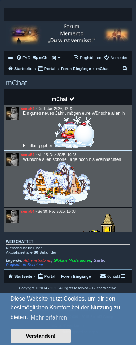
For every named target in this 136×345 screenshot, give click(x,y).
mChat (60, 99)
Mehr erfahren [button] (48, 317)
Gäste (99, 260)
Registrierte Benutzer (24, 265)
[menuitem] (23, 57)
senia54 (27, 109)
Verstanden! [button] (40, 336)
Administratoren (37, 260)
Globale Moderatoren (72, 260)
